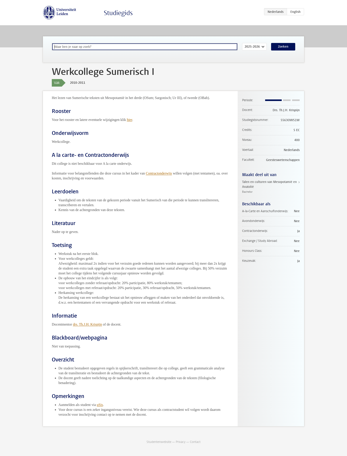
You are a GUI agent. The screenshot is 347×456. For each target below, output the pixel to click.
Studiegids (118, 13)
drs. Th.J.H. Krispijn (87, 324)
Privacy (180, 442)
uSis (100, 405)
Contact (195, 442)
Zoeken (283, 47)
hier (129, 120)
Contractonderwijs (159, 173)
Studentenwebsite (159, 442)
